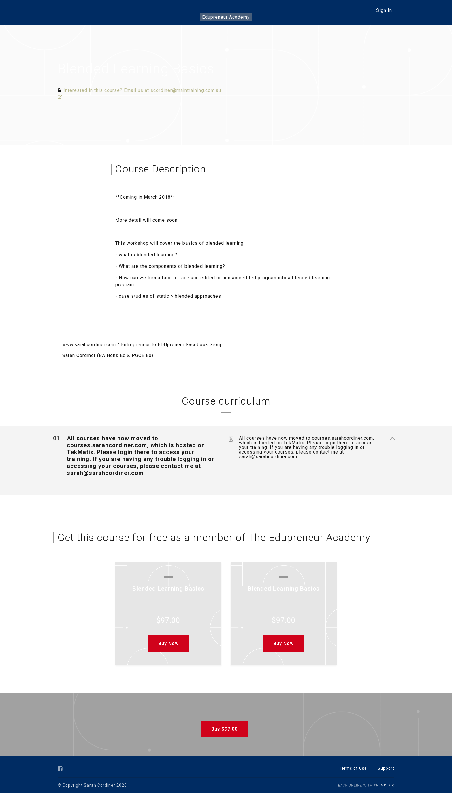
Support (386, 768)
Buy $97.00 (224, 729)
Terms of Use (353, 768)
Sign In (384, 10)
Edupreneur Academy (226, 17)
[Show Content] (392, 438)
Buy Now (168, 643)
